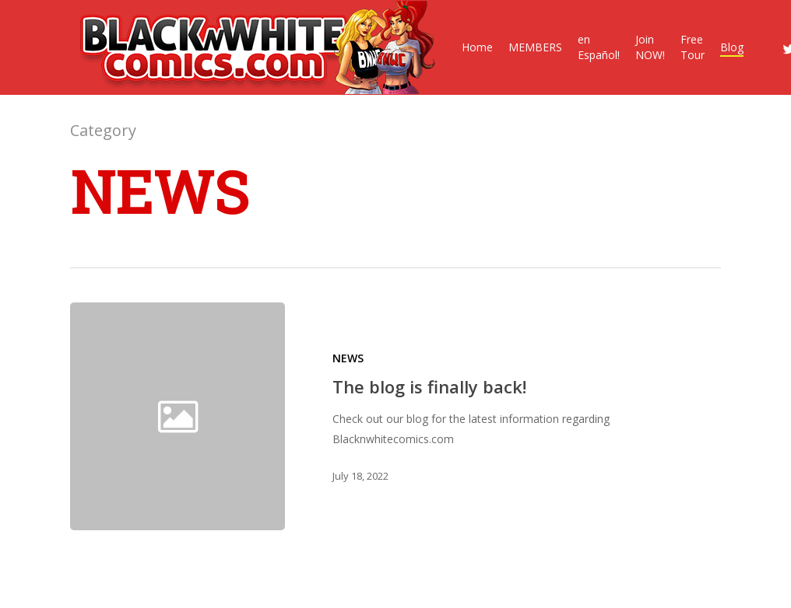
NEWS (348, 358)
